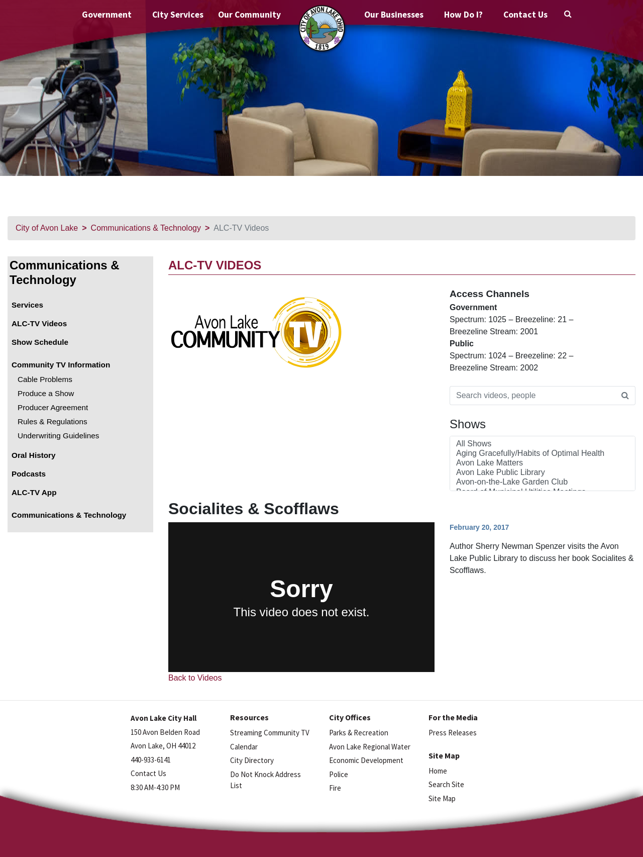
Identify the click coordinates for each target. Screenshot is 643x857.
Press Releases (452, 732)
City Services (177, 14)
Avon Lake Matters (542, 463)
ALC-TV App (34, 492)
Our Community (249, 14)
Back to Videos (195, 678)
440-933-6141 (151, 760)
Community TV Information (61, 364)
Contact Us (525, 14)
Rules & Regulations (52, 421)
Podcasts (29, 473)
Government (107, 14)
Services (27, 305)
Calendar (244, 746)
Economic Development (366, 760)
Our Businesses (393, 14)
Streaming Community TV (269, 732)
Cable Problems (45, 379)
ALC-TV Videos (39, 323)
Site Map (442, 798)
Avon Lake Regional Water (369, 746)
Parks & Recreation (358, 732)
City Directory (252, 760)
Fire (335, 788)
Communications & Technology (146, 228)
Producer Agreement (53, 407)
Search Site (446, 784)
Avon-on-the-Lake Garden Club (542, 482)
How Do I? (463, 14)
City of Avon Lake (47, 228)
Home (437, 771)
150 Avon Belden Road (165, 732)
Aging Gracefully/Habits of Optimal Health (542, 453)
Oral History (34, 455)
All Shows (542, 444)
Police (338, 774)
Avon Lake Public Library (542, 473)
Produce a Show (46, 393)
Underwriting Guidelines (58, 435)
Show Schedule (40, 342)
